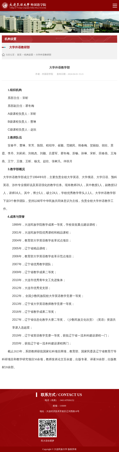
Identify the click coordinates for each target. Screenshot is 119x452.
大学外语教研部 (43, 54)
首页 (19, 54)
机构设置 (28, 54)
